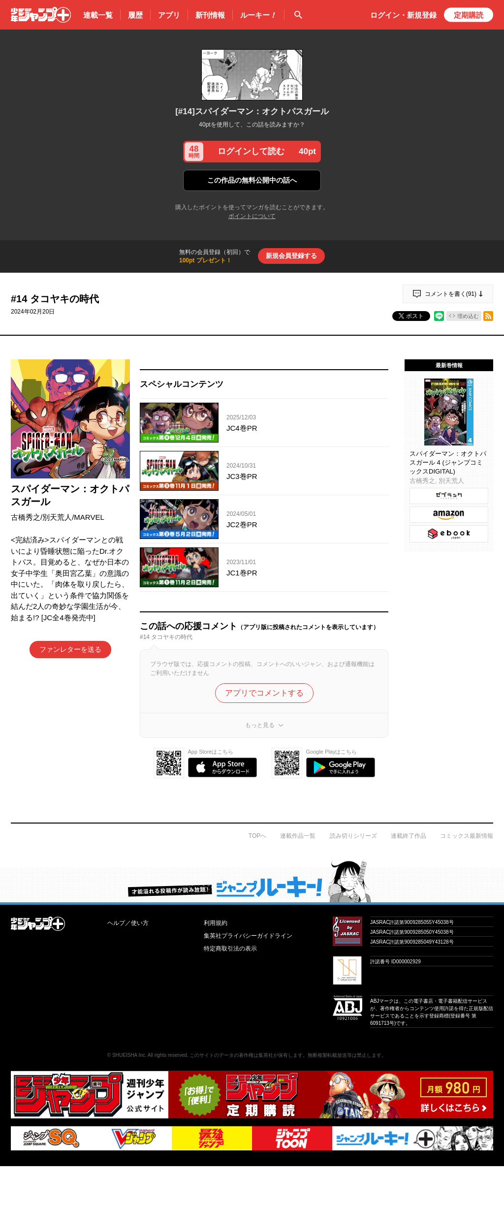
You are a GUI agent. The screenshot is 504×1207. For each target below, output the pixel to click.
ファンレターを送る (70, 649)
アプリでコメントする (264, 693)
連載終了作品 (408, 835)
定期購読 (468, 15)
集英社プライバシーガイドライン (248, 935)
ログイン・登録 (403, 15)
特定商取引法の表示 (230, 948)
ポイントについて (252, 216)
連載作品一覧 (297, 835)
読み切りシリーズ (353, 835)
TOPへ (257, 835)
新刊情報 (210, 15)
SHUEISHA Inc (128, 1055)
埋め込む (468, 316)
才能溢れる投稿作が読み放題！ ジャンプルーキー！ (252, 881)
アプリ (169, 15)
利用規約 (215, 923)
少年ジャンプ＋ (41, 15)
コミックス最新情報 (466, 835)
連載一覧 (98, 15)
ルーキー (258, 15)
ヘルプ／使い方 (128, 923)
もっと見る (260, 725)
